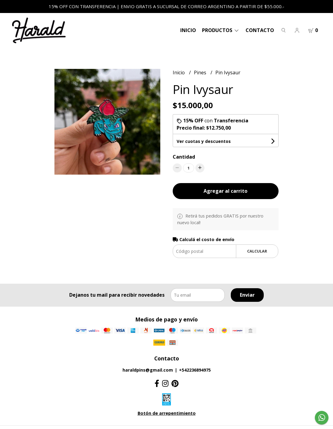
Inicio (188, 30)
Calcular (257, 251)
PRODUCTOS (221, 30)
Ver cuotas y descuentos (204, 141)
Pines (200, 72)
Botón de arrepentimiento (167, 413)
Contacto (260, 30)
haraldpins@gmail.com (147, 370)
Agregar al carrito (225, 191)
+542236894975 (195, 370)
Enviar (247, 295)
